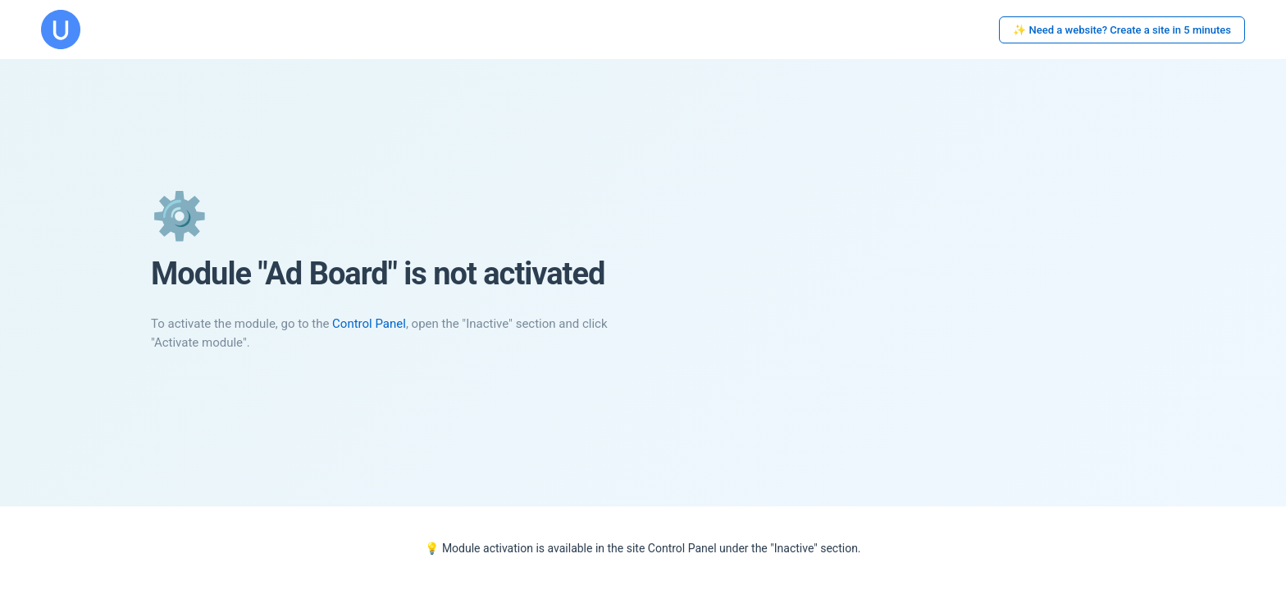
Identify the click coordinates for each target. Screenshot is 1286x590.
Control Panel (369, 323)
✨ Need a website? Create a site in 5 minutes (1122, 30)
